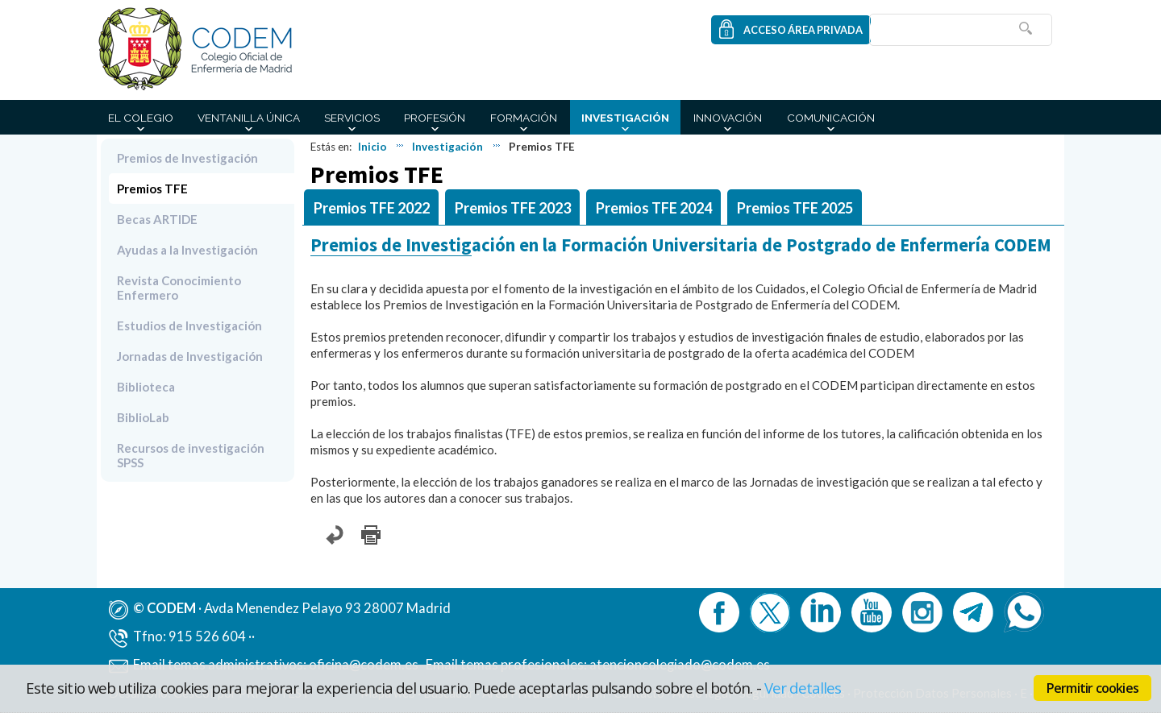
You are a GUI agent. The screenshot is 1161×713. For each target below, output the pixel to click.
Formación (523, 117)
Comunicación (831, 117)
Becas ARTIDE (157, 219)
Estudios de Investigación (189, 325)
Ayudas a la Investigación (187, 250)
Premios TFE (152, 188)
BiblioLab (143, 417)
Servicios (352, 117)
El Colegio (140, 117)
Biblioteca (146, 386)
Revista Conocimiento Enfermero (179, 287)
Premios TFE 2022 (372, 208)
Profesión (434, 117)
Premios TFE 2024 (654, 208)
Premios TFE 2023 (513, 208)
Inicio (372, 146)
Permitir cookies (1092, 688)
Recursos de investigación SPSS (190, 455)
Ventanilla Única (249, 117)
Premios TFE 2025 (795, 208)
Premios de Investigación (187, 158)
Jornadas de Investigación (190, 356)
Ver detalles (803, 688)
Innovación (727, 117)
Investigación (625, 117)
